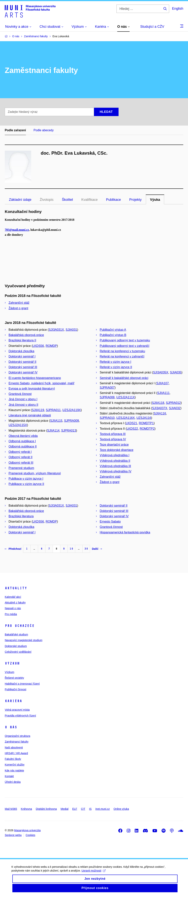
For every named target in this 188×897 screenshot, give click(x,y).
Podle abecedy (43, 130)
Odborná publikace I (22, 441)
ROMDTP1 (146, 423)
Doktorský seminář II (22, 361)
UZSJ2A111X (125, 397)
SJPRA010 (107, 417)
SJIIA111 (163, 393)
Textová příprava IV (113, 439)
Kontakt (9, 776)
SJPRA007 (107, 387)
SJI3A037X (159, 408)
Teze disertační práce (114, 444)
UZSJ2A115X (18, 425)
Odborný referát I (20, 451)
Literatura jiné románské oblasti (30, 415)
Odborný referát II (20, 457)
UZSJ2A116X (125, 417)
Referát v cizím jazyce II (116, 367)
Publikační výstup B (113, 335)
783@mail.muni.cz (17, 229)
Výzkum (12, 663)
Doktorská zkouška (21, 351)
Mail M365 (11, 808)
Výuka (155, 200)
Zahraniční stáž (19, 302)
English (177, 8)
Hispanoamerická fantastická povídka (125, 532)
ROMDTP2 (147, 428)
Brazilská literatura (21, 516)
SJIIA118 (158, 402)
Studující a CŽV (152, 26)
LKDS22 (132, 428)
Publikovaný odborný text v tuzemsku (125, 340)
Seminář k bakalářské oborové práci (124, 378)
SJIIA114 (53, 430)
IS (90, 808)
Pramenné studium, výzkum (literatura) (35, 473)
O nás (11, 727)
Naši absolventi (14, 747)
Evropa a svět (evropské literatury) (32, 388)
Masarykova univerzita (27, 830)
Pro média (11, 614)
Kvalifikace (89, 200)
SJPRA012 (173, 402)
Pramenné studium (21, 468)
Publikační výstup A (113, 329)
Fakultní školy (13, 758)
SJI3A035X (160, 372)
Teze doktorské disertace (116, 450)
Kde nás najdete (14, 770)
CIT (83, 808)
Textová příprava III (113, 434)
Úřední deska (13, 781)
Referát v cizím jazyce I (115, 361)
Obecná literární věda (23, 435)
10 (71, 548)
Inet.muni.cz (102, 808)
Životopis (46, 200)
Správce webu (13, 835)
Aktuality (16, 588)
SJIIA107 (162, 383)
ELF (74, 808)
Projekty (135, 200)
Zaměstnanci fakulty (17, 741)
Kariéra (13, 701)
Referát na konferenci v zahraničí (122, 356)
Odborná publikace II (23, 446)
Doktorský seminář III (23, 367)
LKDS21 (131, 423)
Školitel (67, 200)
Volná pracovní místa (17, 709)
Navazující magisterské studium (23, 640)
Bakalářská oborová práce (26, 335)
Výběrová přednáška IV (115, 471)
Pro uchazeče (19, 626)
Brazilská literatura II (22, 340)
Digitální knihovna (46, 808)
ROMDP (51, 345)
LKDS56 (38, 345)
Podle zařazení (15, 130)
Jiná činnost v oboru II (23, 404)
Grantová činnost (20, 394)
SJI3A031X (56, 329)
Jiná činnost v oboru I (23, 399)
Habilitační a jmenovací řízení (22, 683)
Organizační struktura (17, 735)
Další (97, 548)
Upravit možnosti (93, 875)
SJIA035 (175, 372)
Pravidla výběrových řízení (20, 715)
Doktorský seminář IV (23, 372)
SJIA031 (71, 329)
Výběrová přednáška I (114, 455)
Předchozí (13, 548)
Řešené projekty (14, 677)
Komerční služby (14, 764)
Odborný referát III (21, 462)
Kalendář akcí (13, 596)
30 (86, 548)
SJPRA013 (68, 430)
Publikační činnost (15, 689)
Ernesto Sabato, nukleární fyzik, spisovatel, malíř (41, 383)
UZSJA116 (143, 417)
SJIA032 (174, 408)
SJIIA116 (160, 413)
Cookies (30, 835)
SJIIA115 (56, 420)
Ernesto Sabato (110, 521)
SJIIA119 (38, 410)
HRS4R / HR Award (16, 753)
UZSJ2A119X (71, 410)
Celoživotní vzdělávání (18, 651)
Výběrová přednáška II (115, 460)
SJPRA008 (107, 397)
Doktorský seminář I (22, 356)
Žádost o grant (18, 308)
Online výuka (121, 808)
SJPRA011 (53, 410)
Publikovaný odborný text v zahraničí (124, 345)
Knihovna (26, 808)
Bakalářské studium (16, 634)
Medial (65, 808)
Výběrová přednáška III (115, 466)
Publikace (113, 200)
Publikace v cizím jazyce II (26, 484)
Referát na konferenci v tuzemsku (122, 351)
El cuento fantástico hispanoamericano (35, 378)
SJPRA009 (71, 420)
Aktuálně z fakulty (15, 602)
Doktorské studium (16, 646)
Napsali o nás (13, 608)
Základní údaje (20, 200)
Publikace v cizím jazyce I (26, 478)
